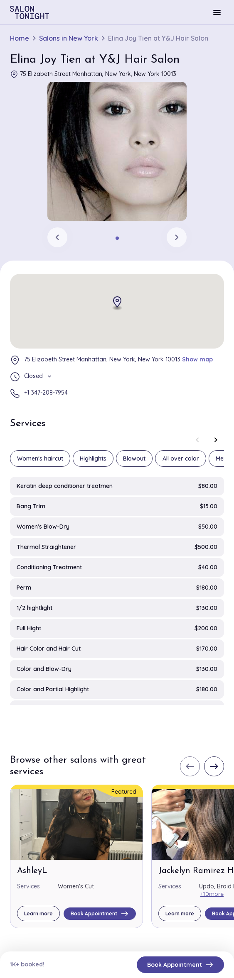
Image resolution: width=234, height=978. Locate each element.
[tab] (117, 238)
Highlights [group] (93, 458)
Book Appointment (180, 965)
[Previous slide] (57, 237)
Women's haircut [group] (40, 458)
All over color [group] (181, 458)
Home (19, 38)
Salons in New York (68, 38)
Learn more (38, 913)
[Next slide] (177, 237)
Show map (197, 359)
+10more (212, 894)
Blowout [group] (134, 458)
